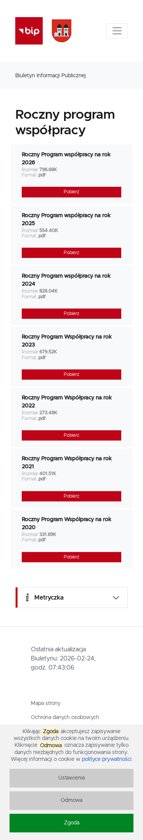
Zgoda (71, 823)
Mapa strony (46, 703)
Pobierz (71, 192)
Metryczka (43, 597)
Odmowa (71, 800)
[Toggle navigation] (117, 30)
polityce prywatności (107, 759)
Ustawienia (71, 778)
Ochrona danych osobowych (65, 717)
